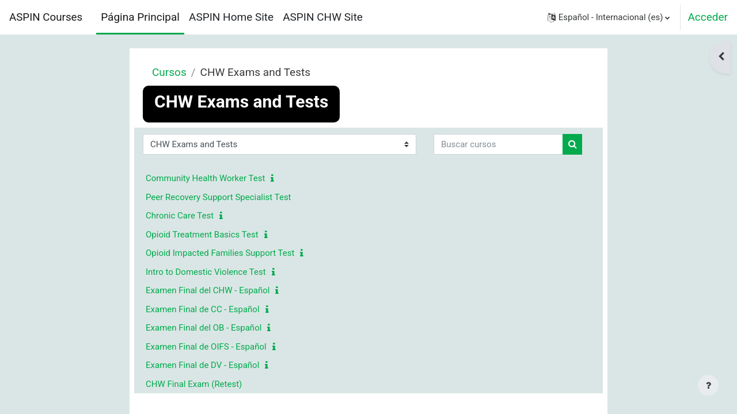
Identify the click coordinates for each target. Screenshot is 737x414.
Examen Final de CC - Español (203, 309)
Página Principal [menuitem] (140, 17)
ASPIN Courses (45, 17)
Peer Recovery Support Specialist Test (218, 197)
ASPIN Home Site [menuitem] (231, 17)
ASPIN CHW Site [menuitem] (323, 17)
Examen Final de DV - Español (202, 365)
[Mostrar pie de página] (708, 385)
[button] (609, 17)
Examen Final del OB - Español (203, 328)
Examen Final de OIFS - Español (206, 347)
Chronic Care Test (180, 215)
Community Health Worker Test (205, 178)
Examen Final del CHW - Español (207, 290)
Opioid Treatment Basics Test (202, 234)
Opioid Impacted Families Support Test (220, 253)
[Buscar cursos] (498, 144)
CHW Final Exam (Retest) (194, 384)
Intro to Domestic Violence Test (206, 272)
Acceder (707, 17)
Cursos (169, 72)
